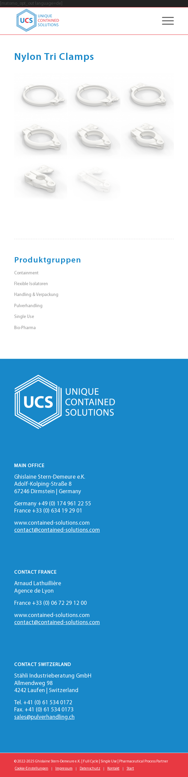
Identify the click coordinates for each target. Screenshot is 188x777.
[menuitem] (31, 769)
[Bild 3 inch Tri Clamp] (41, 137)
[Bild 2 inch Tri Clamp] (94, 137)
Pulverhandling (28, 306)
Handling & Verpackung (36, 295)
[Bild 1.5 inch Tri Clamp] (147, 137)
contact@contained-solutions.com (57, 530)
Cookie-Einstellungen (31, 769)
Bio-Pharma (25, 328)
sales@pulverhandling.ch (44, 717)
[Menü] (164, 21)
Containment (26, 273)
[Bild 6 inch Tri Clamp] (94, 94)
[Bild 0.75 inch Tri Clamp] (41, 180)
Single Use (24, 317)
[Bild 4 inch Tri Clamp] (147, 94)
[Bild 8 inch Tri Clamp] (41, 94)
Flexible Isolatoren (31, 284)
